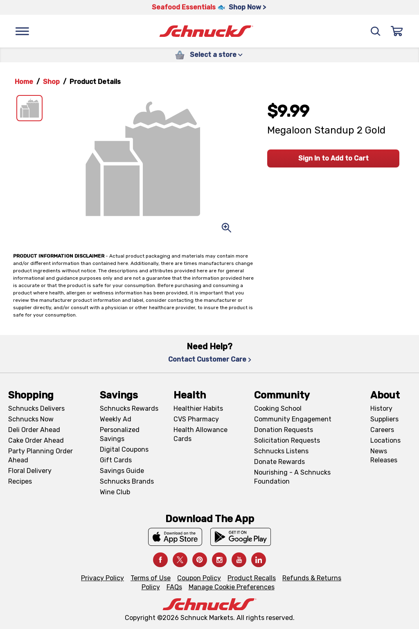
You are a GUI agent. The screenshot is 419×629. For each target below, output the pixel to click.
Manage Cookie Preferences (232, 587)
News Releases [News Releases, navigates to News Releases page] (383, 455)
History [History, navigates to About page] (381, 408)
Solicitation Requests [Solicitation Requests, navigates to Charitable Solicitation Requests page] (287, 440)
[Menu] (22, 31)
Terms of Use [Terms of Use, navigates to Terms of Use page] (151, 578)
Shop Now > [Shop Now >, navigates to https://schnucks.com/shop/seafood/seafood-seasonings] (247, 7)
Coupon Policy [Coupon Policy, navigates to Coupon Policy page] (199, 578)
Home (24, 82)
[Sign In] (397, 31)
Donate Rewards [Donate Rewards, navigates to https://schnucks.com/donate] (279, 462)
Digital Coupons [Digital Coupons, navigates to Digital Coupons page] (124, 449)
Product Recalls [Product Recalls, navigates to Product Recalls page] (252, 578)
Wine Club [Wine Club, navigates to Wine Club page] (115, 492)
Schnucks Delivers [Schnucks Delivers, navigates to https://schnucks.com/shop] (36, 408)
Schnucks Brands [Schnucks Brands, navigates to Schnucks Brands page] (127, 481)
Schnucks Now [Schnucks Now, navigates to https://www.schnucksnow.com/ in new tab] (31, 419)
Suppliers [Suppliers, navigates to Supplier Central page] (384, 419)
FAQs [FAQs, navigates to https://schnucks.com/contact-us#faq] (174, 587)
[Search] (376, 31)
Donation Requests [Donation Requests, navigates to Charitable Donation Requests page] (283, 430)
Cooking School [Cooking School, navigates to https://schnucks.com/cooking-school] (278, 408)
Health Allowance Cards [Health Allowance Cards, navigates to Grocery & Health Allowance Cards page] (200, 434)
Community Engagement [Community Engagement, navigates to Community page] (292, 419)
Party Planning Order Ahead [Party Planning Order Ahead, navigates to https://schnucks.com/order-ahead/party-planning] (40, 455)
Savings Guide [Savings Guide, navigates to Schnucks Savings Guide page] (122, 471)
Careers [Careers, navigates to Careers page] (382, 430)
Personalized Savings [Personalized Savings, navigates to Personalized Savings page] (120, 434)
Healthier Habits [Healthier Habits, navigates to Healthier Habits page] (198, 408)
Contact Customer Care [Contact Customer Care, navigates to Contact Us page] (209, 359)
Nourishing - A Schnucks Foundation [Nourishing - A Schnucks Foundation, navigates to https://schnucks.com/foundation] (292, 476)
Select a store (216, 55)
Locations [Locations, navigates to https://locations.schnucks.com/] (385, 440)
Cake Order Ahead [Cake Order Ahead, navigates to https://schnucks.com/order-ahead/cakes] (36, 440)
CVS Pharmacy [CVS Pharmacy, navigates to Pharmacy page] (196, 419)
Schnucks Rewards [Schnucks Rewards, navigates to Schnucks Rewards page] (129, 408)
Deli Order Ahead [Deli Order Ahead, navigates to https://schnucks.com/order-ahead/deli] (34, 430)
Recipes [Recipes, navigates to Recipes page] (20, 481)
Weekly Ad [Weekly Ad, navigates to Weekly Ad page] (115, 419)
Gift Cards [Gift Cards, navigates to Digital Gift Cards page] (116, 460)
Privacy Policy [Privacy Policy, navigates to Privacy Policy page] (102, 578)
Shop (51, 82)
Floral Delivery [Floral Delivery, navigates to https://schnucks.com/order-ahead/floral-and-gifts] (30, 471)
